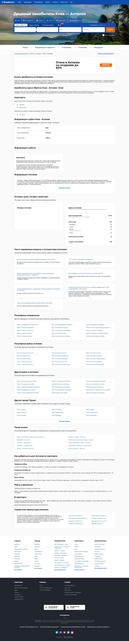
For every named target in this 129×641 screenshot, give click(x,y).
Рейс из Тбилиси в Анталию (61, 384)
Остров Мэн (18, 563)
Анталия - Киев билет (24, 442)
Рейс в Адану (21, 409)
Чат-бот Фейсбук (44, 590)
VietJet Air (98, 556)
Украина (17, 544)
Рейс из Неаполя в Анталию (95, 384)
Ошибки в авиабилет (75, 523)
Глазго (36, 561)
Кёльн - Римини (59, 560)
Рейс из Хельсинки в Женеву (61, 336)
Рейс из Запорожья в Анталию (27, 381)
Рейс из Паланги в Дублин (25, 327)
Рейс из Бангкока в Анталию (61, 387)
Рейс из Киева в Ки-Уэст (59, 361)
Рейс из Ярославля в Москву (95, 336)
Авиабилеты (18, 585)
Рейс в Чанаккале (92, 412)
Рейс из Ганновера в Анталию (96, 381)
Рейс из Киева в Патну (93, 353)
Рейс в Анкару (21, 415)
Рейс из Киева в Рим (23, 355)
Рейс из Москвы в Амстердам (61, 330)
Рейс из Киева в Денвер (59, 358)
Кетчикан (37, 563)
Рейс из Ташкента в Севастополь (97, 333)
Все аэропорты (79, 569)
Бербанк (37, 544)
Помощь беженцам (70, 594)
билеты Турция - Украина (77, 448)
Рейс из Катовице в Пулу (59, 327)
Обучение (67, 590)
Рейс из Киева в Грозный (25, 353)
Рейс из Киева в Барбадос (60, 355)
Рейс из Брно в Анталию (59, 392)
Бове (76, 549)
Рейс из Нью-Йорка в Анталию (61, 389)
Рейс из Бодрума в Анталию (26, 389)
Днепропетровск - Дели (62, 565)
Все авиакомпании (100, 568)
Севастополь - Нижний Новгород (61, 547)
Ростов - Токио (59, 557)
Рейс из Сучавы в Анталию (25, 384)
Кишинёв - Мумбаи (60, 555)
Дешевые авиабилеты (21, 53)
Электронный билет (75, 521)
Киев (32, 53)
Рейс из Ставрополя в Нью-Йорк (27, 324)
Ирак (16, 546)
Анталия (38, 53)
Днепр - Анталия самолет (25, 448)
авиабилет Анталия (23, 440)
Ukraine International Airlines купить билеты (30, 437)
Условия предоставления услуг (29, 626)
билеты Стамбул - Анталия (77, 437)
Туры (15, 590)
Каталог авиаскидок (20, 587)
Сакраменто (38, 551)
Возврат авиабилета (98, 518)
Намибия (17, 558)
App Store (67, 587)
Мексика (17, 554)
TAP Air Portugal (99, 544)
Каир (76, 544)
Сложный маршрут (48, 25)
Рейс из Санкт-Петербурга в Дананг (98, 327)
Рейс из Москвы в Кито (59, 333)
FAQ (40, 585)
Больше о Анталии (64, 187)
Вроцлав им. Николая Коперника (81, 566)
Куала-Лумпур (79, 563)
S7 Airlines (98, 546)
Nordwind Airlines (100, 549)
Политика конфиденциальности (49, 626)
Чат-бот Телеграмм (45, 587)
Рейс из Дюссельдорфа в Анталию (28, 387)
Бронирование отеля (99, 521)
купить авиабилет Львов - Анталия (80, 442)
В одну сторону (34, 25)
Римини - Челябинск (61, 567)
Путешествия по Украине (72, 592)
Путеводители (18, 599)
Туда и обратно (21, 25)
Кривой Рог (38, 554)
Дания (16, 561)
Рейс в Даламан (91, 415)
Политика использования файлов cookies (73, 626)
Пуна (36, 556)
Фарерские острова (20, 549)
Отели (16, 592)
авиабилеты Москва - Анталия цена (80, 445)
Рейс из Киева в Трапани (25, 364)
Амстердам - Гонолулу (61, 562)
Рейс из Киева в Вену (24, 358)
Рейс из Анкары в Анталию (95, 387)
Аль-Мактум (78, 554)
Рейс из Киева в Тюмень (94, 355)
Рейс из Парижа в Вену (24, 333)
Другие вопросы (97, 523)
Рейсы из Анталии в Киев (105, 53)
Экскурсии (17, 594)
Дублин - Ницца (59, 550)
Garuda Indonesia (100, 561)
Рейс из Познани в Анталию (95, 392)
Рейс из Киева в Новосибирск (96, 358)
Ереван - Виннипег (60, 553)
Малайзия (17, 551)
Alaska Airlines (99, 563)
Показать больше (64, 421)
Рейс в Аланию (22, 412)
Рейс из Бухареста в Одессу (95, 324)
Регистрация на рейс (99, 515)
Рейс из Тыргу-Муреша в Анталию (28, 392)
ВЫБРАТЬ (106, 65)
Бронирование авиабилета (78, 518)
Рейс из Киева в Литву (59, 353)
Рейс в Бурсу (90, 409)
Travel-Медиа (18, 597)
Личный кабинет (69, 585)
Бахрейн (17, 556)
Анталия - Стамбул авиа (25, 445)
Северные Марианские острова (21, 566)
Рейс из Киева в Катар (24, 361)
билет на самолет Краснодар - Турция (81, 440)
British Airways (99, 554)
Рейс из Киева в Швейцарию (61, 364)
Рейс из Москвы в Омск (24, 336)
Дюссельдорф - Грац (61, 544)
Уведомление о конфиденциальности (98, 626)
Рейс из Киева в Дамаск (94, 361)
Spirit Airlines (98, 558)
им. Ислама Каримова (82, 561)
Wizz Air (97, 551)
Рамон (77, 546)
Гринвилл (37, 566)
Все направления (59, 569)
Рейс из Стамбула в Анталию (61, 381)
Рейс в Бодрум (56, 415)
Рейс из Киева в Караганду (95, 364)
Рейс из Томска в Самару (94, 330)
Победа (97, 566)
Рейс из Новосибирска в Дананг (62, 324)
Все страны (18, 569)
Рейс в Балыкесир (57, 412)
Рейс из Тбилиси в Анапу (25, 330)
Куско (36, 549)
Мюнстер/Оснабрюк (81, 551)
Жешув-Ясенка (79, 556)
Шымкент (37, 546)
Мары (36, 558)
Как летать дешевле (75, 515)
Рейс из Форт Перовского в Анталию (98, 389)
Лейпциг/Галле (79, 558)
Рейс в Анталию (57, 409)
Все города (38, 568)
